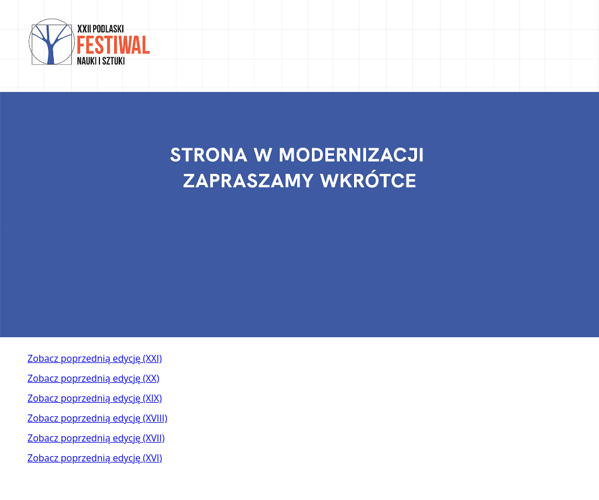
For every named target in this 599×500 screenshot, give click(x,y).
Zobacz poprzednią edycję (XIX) (94, 398)
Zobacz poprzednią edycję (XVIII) (97, 418)
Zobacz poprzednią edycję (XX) (93, 378)
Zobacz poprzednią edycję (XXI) (94, 358)
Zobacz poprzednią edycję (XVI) (94, 457)
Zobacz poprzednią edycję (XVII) (95, 437)
